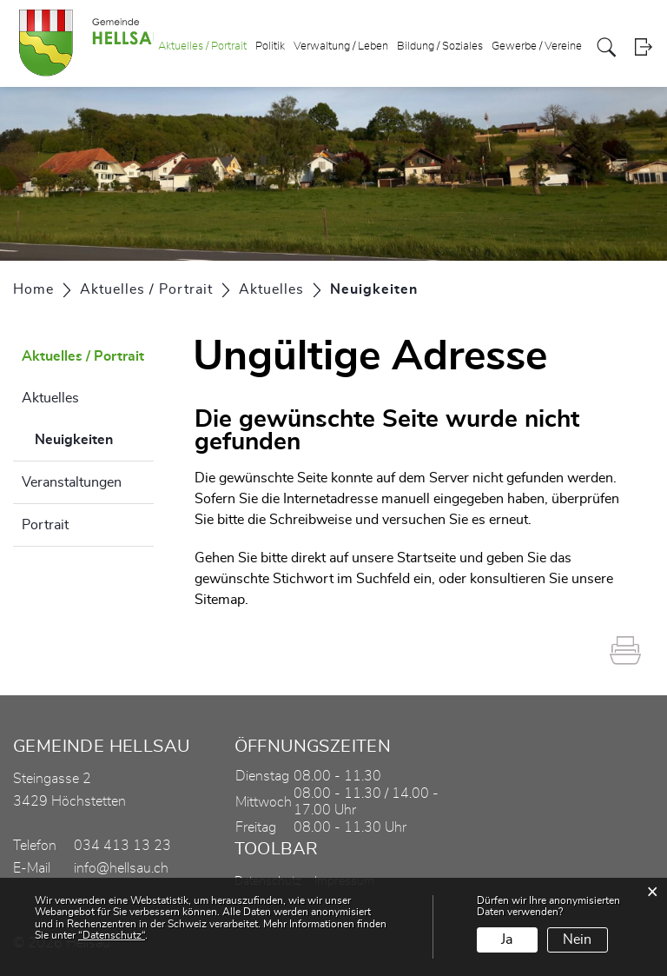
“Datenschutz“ (111, 935)
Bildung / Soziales (440, 46)
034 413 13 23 (122, 846)
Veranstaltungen (72, 482)
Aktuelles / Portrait (202, 46)
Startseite (426, 558)
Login (643, 47)
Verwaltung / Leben (341, 46)
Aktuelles (50, 398)
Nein (577, 939)
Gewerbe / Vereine (537, 46)
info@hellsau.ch (121, 868)
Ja (506, 939)
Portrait (45, 525)
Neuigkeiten (94, 437)
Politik (270, 46)
